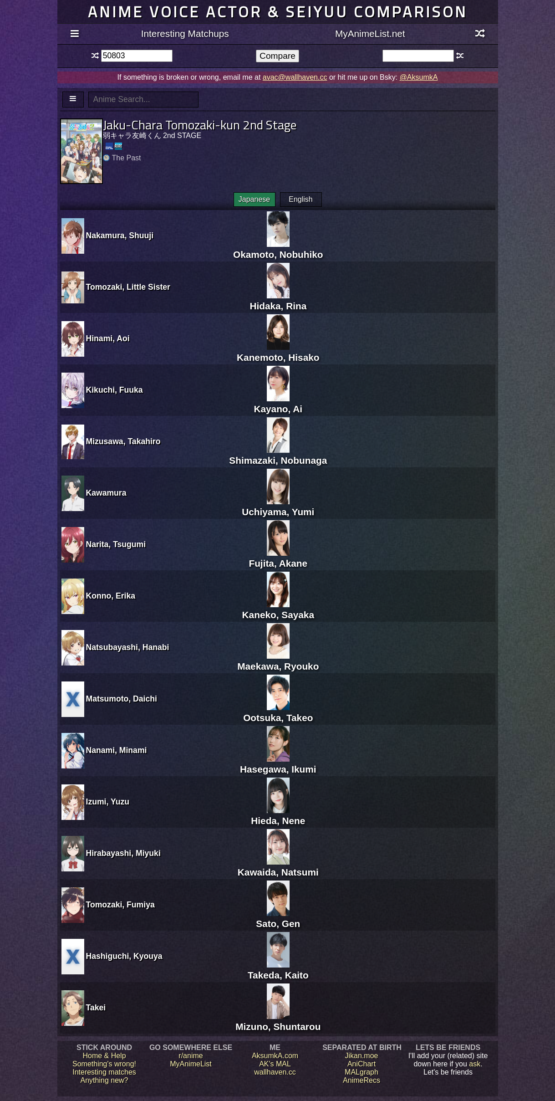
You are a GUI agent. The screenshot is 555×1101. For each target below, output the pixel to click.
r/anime (190, 1056)
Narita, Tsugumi (116, 544)
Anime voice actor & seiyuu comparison (278, 11)
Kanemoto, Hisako (278, 352)
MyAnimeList (191, 1064)
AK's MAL (275, 1064)
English (300, 199)
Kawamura (106, 492)
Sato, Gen (278, 918)
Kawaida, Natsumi (278, 866)
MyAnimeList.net (370, 33)
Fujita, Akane (278, 557)
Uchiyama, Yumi (278, 506)
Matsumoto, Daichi (121, 698)
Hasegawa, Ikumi (278, 763)
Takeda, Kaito (278, 969)
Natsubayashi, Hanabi (127, 647)
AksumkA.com (275, 1056)
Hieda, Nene (278, 815)
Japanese (254, 199)
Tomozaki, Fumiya (120, 904)
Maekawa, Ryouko (278, 660)
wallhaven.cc (275, 1072)
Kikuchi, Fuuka (114, 389)
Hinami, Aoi (108, 338)
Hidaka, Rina (277, 300)
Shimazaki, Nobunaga (278, 455)
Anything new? (104, 1080)
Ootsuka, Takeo (278, 712)
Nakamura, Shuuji (120, 235)
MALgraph (361, 1072)
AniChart (361, 1064)
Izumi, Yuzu (107, 801)
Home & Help (104, 1056)
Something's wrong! (104, 1064)
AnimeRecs (361, 1080)
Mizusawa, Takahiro (123, 441)
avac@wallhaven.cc (295, 77)
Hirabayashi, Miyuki (123, 853)
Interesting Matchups (185, 33)
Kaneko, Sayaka (278, 609)
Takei (96, 1007)
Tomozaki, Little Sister (128, 287)
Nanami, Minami (116, 750)
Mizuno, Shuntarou (278, 1021)
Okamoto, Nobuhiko (278, 249)
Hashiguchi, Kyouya (124, 956)
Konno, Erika (111, 595)
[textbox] (137, 56)
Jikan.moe (361, 1056)
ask (474, 1064)
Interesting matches (104, 1072)
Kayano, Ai (278, 403)
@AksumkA (419, 77)
